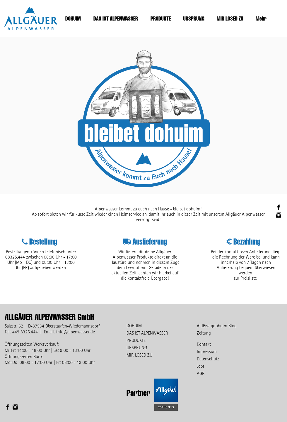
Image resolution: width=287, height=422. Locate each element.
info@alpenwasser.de (75, 331)
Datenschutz (208, 358)
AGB (200, 373)
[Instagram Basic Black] (278, 215)
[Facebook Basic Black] (278, 207)
